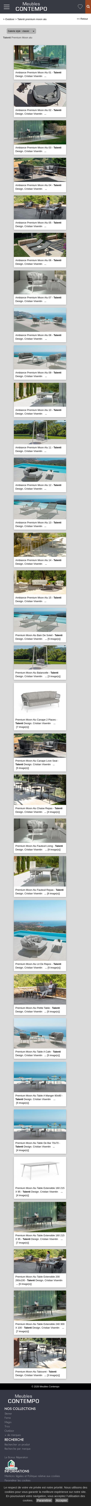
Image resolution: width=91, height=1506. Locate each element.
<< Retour (82, 18)
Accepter (61, 1500)
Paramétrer (44, 1500)
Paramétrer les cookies (18, 1480)
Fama (8, 1418)
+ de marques (13, 1435)
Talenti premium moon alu (32, 19)
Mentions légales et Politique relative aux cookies (32, 1476)
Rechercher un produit (17, 1444)
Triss (7, 1426)
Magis (8, 1422)
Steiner (8, 1413)
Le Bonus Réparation (16, 1457)
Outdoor (10, 19)
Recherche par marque (17, 1449)
